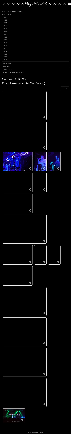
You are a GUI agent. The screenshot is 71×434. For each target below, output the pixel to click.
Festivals (6, 63)
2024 (5, 23)
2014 (5, 51)
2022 (5, 28)
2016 (5, 45)
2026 (5, 17)
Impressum (7, 69)
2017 (5, 43)
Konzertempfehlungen (12, 11)
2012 (5, 57)
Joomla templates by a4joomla (35, 432)
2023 (5, 26)
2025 (5, 20)
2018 (5, 40)
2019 (5, 37)
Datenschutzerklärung (13, 72)
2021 (5, 31)
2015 (5, 48)
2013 (5, 54)
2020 (5, 34)
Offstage (6, 66)
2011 (5, 60)
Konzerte (6, 14)
